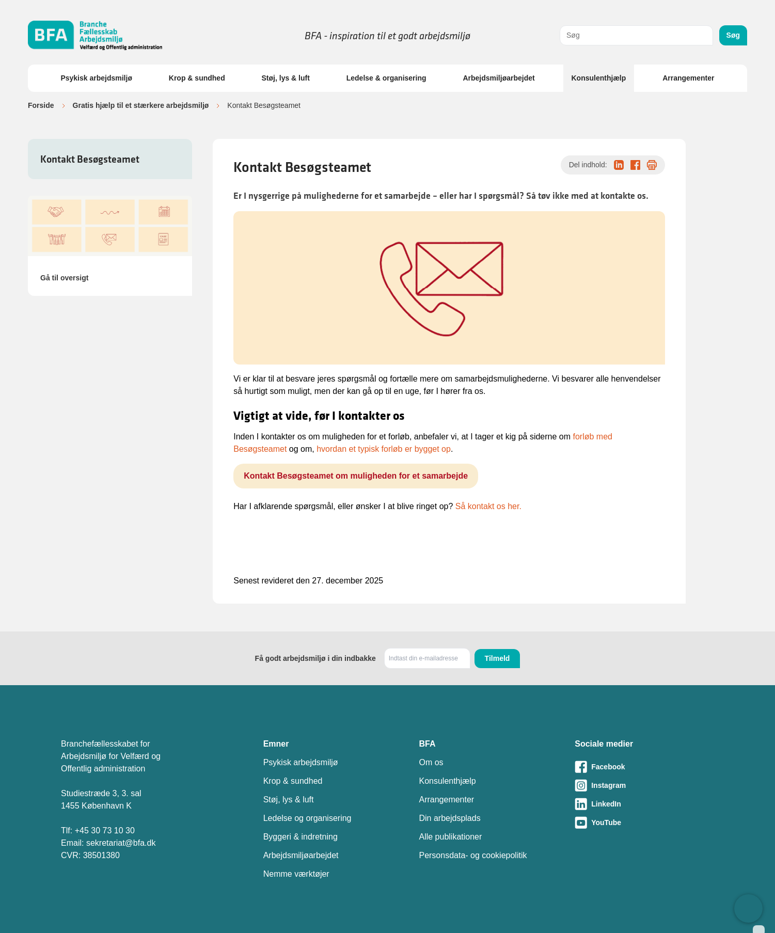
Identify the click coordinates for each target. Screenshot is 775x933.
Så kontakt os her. (488, 506)
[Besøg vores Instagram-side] (644, 785)
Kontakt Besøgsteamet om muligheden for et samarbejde (356, 475)
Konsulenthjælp (599, 78)
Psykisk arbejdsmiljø (96, 78)
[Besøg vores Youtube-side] (644, 822)
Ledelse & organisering (386, 78)
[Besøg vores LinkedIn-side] (644, 804)
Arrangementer (688, 78)
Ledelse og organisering (307, 818)
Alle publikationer (450, 836)
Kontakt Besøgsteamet (89, 159)
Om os (431, 762)
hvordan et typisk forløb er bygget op (384, 449)
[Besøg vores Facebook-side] (644, 767)
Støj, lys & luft (286, 78)
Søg (733, 35)
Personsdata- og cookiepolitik (473, 855)
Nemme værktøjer (296, 873)
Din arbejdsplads (449, 818)
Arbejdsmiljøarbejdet (498, 78)
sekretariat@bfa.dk (121, 843)
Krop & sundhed (197, 78)
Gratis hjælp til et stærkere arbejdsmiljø (141, 105)
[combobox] (636, 35)
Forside (41, 105)
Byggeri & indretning (300, 836)
